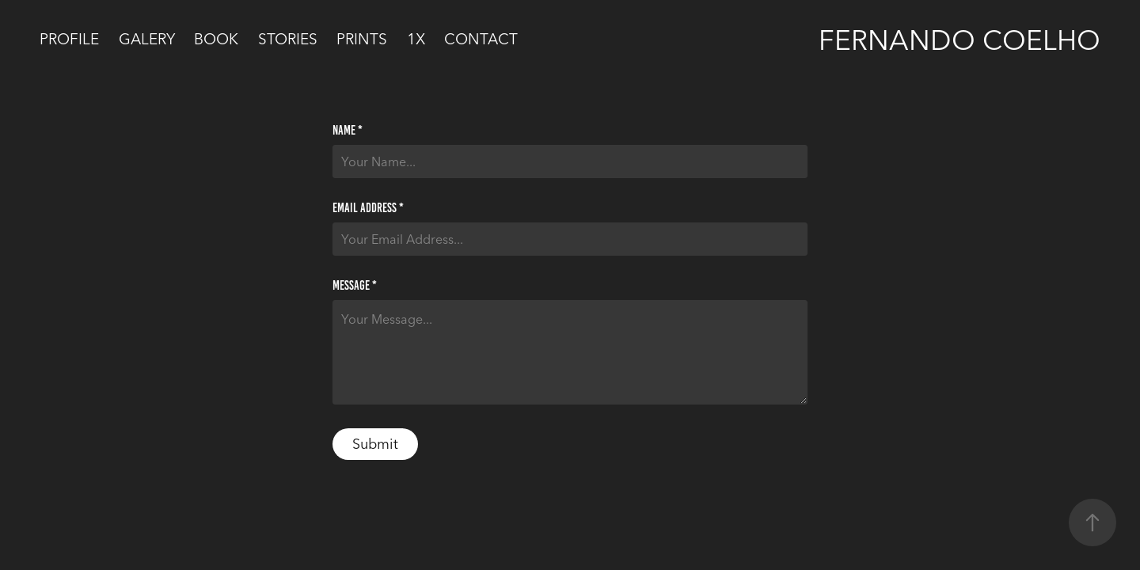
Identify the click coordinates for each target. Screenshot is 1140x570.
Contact (481, 38)
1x (416, 38)
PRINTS (361, 38)
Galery (147, 38)
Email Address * (368, 208)
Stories (287, 38)
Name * (347, 130)
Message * (354, 285)
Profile (69, 38)
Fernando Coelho (959, 40)
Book (216, 38)
